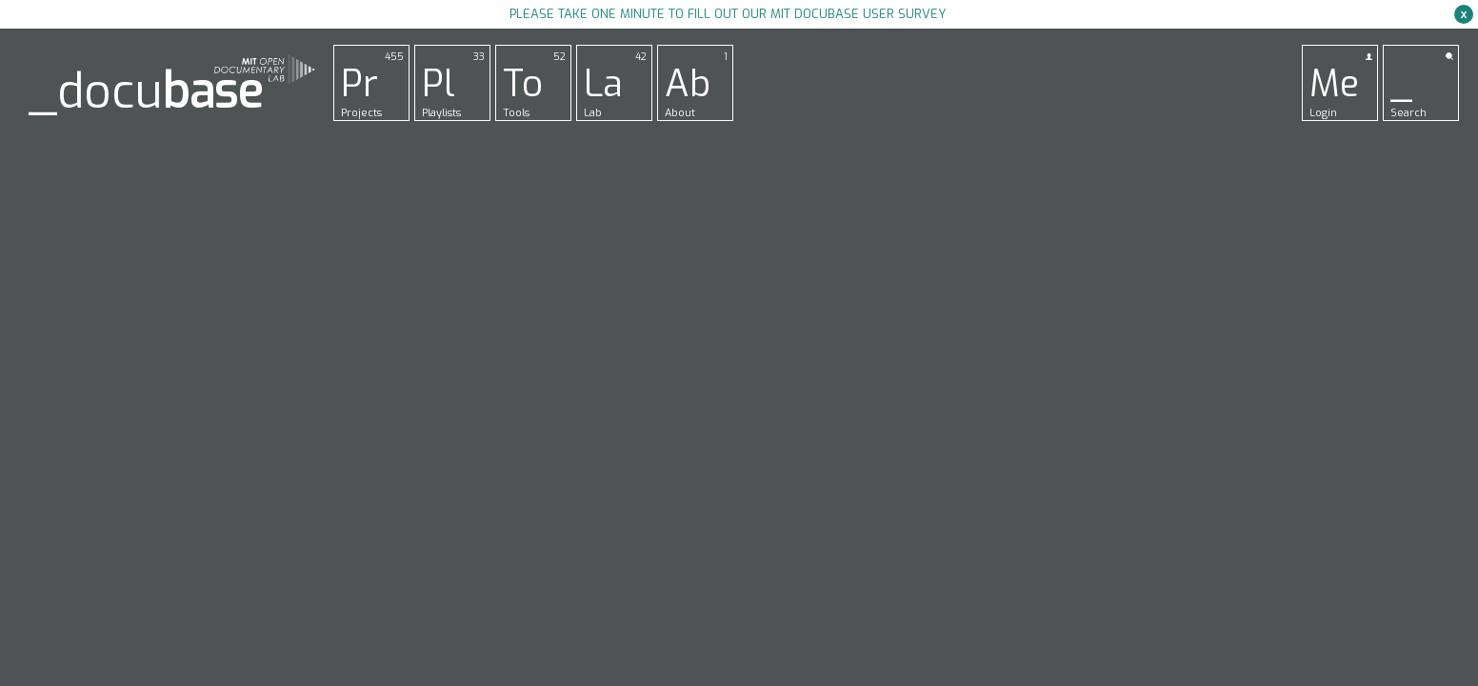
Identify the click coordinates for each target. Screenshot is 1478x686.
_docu (146, 92)
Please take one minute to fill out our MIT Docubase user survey (727, 14)
